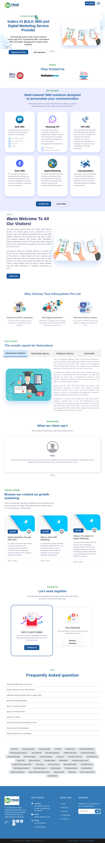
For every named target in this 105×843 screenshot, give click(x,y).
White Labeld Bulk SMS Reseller (39, 772)
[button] (50, 475)
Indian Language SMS (87, 772)
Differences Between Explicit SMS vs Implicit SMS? (24, 695)
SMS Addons (63, 760)
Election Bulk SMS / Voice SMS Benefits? (21, 690)
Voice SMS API (36, 753)
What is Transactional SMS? (16, 706)
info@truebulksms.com (42, 817)
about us (13, 276)
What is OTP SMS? (13, 717)
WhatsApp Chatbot (71, 768)
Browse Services (72, 642)
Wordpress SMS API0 (17, 772)
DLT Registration (92, 756)
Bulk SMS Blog (86, 768)
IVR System (39, 764)
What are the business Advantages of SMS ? (22, 722)
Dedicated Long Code (75, 756)
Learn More (61, 204)
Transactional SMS (28, 749)
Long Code (60, 756)
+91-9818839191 (40, 827)
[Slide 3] (54, 51)
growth (13, 532)
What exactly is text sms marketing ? (19, 733)
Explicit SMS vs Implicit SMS (22, 764)
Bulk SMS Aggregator (52, 753)
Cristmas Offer (70, 749)
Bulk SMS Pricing (86, 764)
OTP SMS (58, 749)
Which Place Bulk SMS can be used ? (20, 684)
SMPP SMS (71, 772)
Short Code (20, 760)
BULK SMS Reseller (70, 764)
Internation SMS (50, 760)
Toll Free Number (53, 764)
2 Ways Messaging (46, 756)
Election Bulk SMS (13, 756)
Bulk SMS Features (40, 768)
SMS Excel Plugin (29, 756)
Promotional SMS (44, 749)
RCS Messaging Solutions (18, 753)
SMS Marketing (55, 768)
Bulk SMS (14, 749)
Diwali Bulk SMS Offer (87, 749)
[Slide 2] (52, 51)
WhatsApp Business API (80, 760)
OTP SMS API (52, 776)
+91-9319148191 (40, 823)
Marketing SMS (59, 772)
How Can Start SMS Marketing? (18, 728)
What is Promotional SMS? (16, 711)
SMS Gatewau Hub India (21, 768)
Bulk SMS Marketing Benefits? (17, 700)
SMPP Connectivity (70, 753)
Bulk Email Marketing (88, 753)
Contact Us (43, 204)
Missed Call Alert (34, 760)
